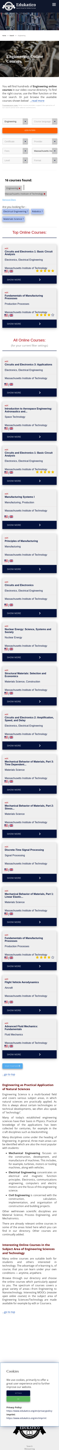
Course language (46, 121)
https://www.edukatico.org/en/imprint (26, 1418)
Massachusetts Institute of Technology (46, 151)
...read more (37, 100)
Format (46, 160)
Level (16, 160)
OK (18, 1399)
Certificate (16, 141)
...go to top (8, 1074)
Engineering (16, 121)
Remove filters (9, 199)
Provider (46, 141)
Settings (18, 1393)
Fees (16, 151)
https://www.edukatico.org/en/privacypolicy (29, 1410)
